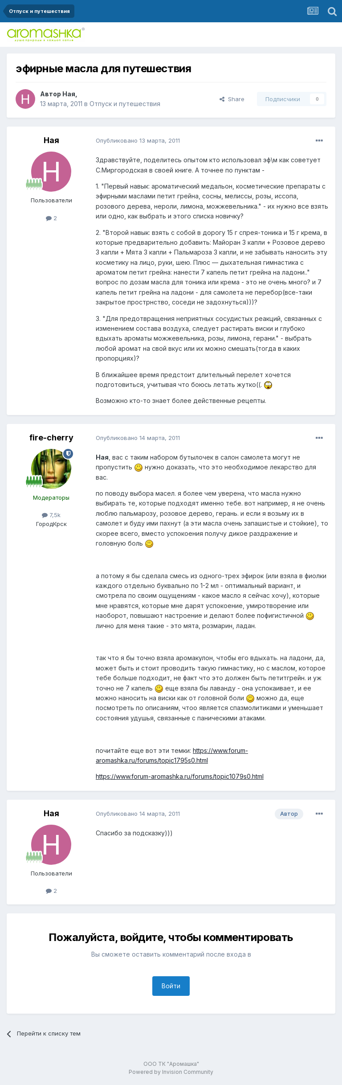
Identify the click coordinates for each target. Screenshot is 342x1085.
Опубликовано (138, 140)
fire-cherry (51, 437)
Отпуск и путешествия (125, 103)
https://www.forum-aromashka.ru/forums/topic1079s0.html (180, 776)
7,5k (51, 514)
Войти (171, 986)
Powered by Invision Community (171, 1072)
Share (232, 99)
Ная (68, 94)
